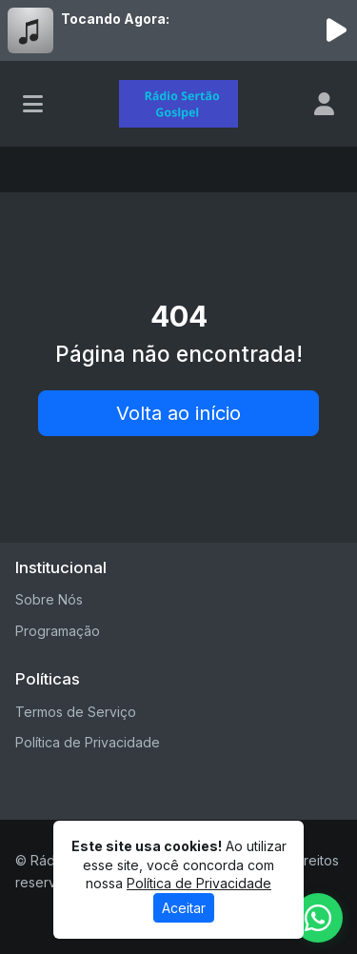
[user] (324, 104)
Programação (57, 631)
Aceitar (184, 908)
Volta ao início (178, 413)
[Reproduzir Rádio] (336, 30)
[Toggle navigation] (32, 104)
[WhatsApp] (318, 918)
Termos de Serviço (75, 712)
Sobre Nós (49, 599)
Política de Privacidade (87, 742)
